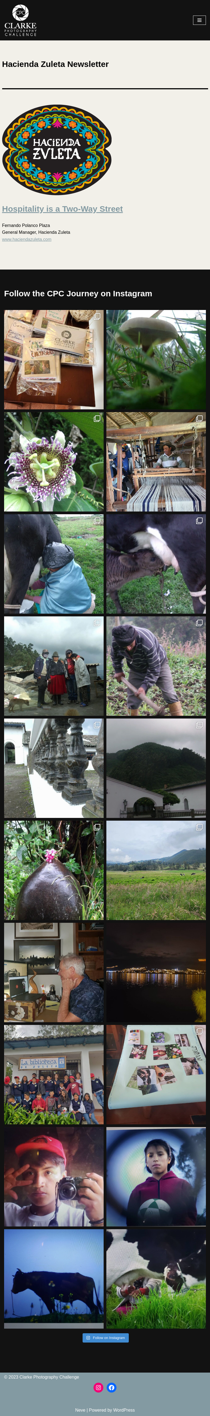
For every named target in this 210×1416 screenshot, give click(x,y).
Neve (80, 1410)
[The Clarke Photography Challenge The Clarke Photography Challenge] (20, 20)
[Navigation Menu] (199, 20)
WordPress (124, 1410)
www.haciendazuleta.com (27, 239)
